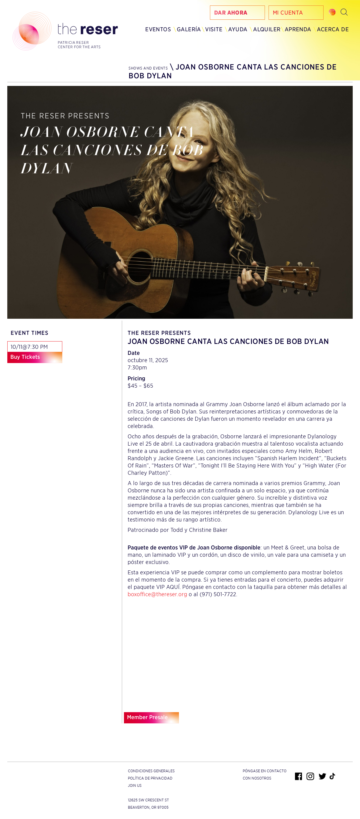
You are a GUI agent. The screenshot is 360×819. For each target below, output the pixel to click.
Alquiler (266, 29)
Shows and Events (148, 68)
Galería (189, 29)
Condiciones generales (151, 771)
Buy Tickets (25, 357)
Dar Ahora (231, 12)
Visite (213, 29)
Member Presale (147, 717)
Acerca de (333, 29)
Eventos (158, 29)
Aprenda (298, 29)
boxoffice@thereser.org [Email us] (157, 594)
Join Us (135, 785)
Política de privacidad (150, 778)
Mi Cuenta (288, 12)
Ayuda (237, 29)
